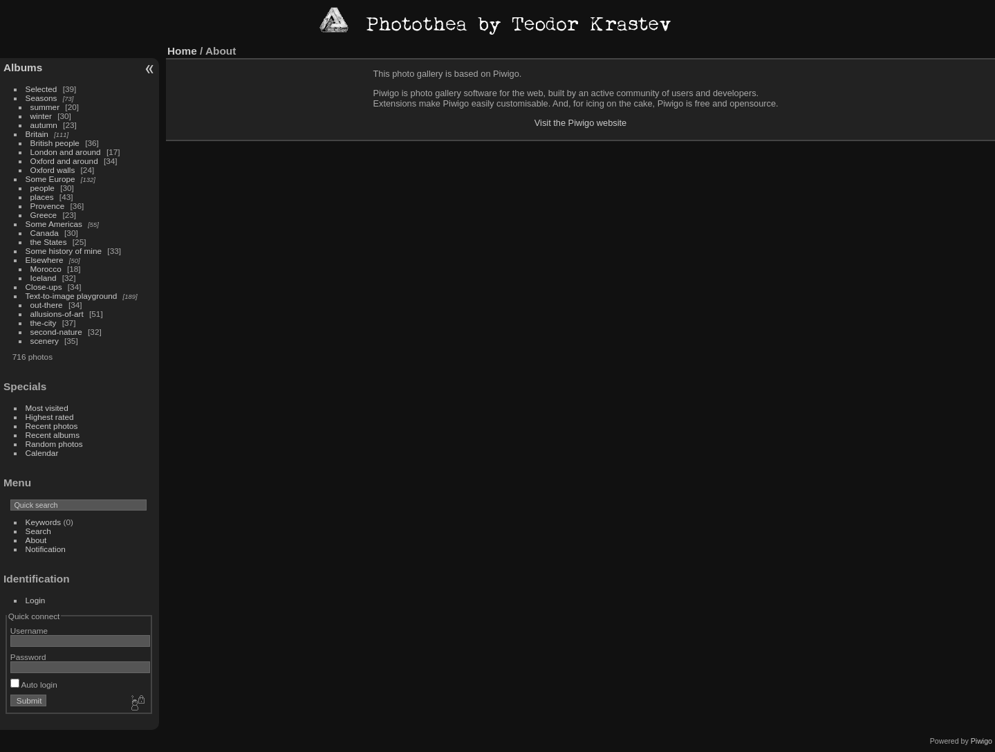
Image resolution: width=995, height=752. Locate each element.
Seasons (41, 97)
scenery (44, 340)
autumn (43, 124)
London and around (65, 151)
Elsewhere (45, 259)
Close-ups (44, 286)
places (42, 196)
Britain (37, 133)
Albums (22, 67)
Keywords (44, 521)
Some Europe (50, 178)
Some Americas (54, 223)
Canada (44, 232)
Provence (47, 205)
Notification (46, 548)
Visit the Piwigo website (580, 123)
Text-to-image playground (72, 295)
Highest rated (50, 416)
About (36, 539)
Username (29, 630)
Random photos (54, 443)
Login (36, 600)
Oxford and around (64, 160)
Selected (41, 88)
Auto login (33, 684)
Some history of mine (64, 250)
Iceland (43, 277)
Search (38, 530)
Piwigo (981, 741)
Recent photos (52, 425)
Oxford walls (52, 169)
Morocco (46, 268)
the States (48, 241)
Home (182, 51)
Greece (43, 214)
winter (41, 115)
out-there (46, 304)
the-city (43, 322)
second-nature (56, 331)
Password (28, 656)
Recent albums (53, 434)
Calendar (42, 452)
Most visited (47, 407)
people (42, 187)
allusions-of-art (57, 313)
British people (55, 142)
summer (45, 106)
